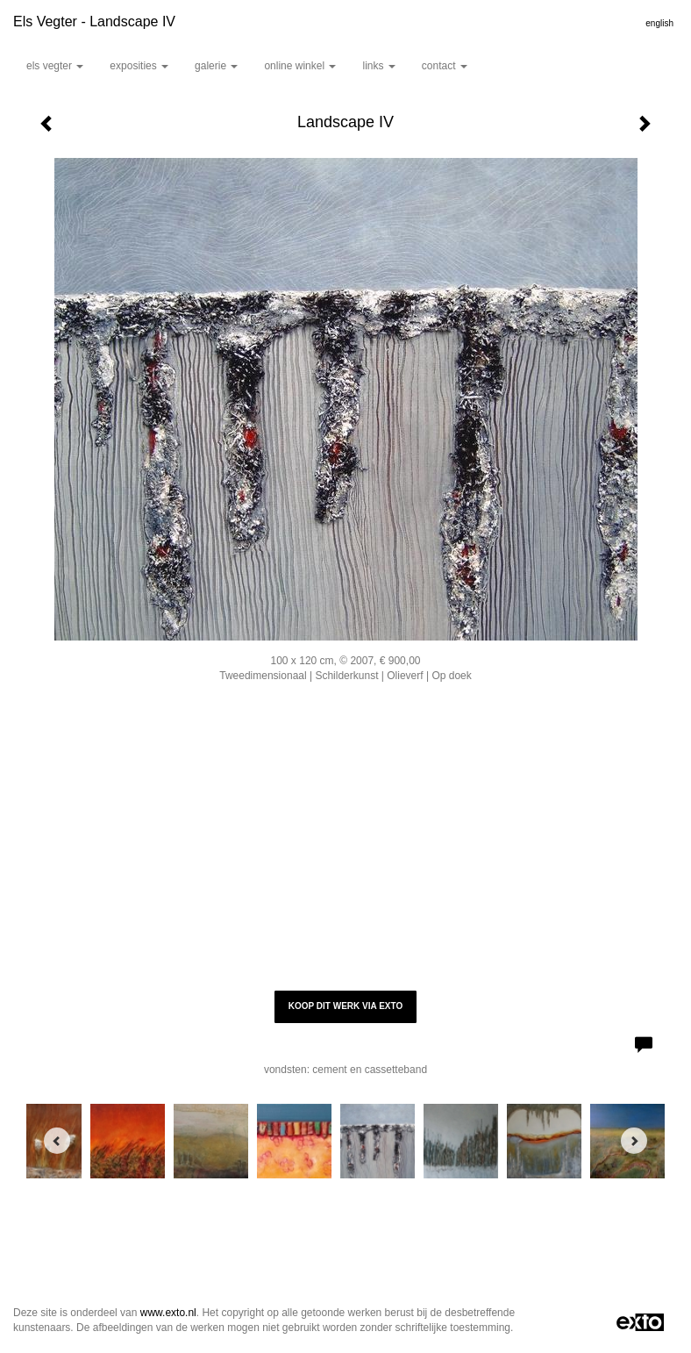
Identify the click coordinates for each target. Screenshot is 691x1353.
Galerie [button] (216, 66)
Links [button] (378, 66)
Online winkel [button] (300, 66)
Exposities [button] (139, 66)
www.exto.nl (168, 1312)
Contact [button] (444, 66)
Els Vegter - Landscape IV (94, 21)
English (659, 23)
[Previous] (57, 1141)
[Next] (634, 1141)
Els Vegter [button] (54, 66)
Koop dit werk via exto (345, 1006)
